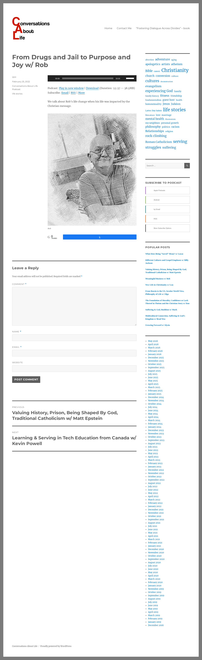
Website (17, 362)
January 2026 (154, 354)
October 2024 (154, 404)
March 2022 (154, 499)
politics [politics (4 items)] (166, 126)
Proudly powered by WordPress (55, 646)
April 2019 (153, 612)
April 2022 (153, 496)
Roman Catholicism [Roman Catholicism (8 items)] (158, 142)
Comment (19, 284)
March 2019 (154, 615)
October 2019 (154, 592)
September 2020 (156, 559)
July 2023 (152, 447)
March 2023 (154, 460)
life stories (17, 93)
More (81, 92)
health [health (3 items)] (179, 100)
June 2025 (153, 377)
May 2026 (153, 341)
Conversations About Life (24, 646)
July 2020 (152, 565)
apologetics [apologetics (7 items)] (152, 64)
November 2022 (156, 473)
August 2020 (154, 562)
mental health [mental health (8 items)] (154, 119)
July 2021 (152, 526)
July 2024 (152, 407)
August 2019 (154, 599)
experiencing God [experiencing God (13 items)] (159, 91)
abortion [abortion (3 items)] (149, 60)
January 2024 (154, 427)
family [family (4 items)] (177, 91)
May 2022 (153, 493)
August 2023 (154, 443)
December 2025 (156, 357)
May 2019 (153, 608)
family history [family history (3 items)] (152, 96)
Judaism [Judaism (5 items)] (176, 103)
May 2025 (153, 380)
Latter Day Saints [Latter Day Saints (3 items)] (153, 110)
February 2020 (155, 582)
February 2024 (155, 423)
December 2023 (156, 430)
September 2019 (156, 595)
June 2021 (153, 529)
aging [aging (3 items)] (174, 60)
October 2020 (154, 556)
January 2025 (154, 394)
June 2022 (153, 489)
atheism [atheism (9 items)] (176, 64)
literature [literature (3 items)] (150, 115)
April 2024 (153, 417)
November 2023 (156, 433)
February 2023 (155, 463)
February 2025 (155, 390)
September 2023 (156, 440)
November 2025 (156, 361)
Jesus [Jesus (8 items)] (166, 104)
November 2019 (156, 589)
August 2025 (154, 370)
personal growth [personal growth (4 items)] (170, 122)
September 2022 (156, 480)
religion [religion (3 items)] (169, 131)
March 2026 (154, 347)
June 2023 (153, 450)
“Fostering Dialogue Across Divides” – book (163, 28)
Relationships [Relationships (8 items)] (154, 131)
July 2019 (152, 602)
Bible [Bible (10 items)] (149, 71)
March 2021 (154, 539)
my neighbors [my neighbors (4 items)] (152, 122)
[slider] (87, 78)
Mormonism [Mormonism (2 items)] (170, 119)
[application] (92, 78)
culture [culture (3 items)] (174, 76)
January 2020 (154, 585)
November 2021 (156, 513)
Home (108, 28)
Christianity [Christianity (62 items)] (175, 70)
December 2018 (155, 625)
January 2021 (154, 546)
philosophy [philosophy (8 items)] (153, 126)
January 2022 (154, 506)
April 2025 (153, 384)
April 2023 (153, 456)
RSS (73, 92)
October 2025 (154, 364)
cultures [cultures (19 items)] (152, 81)
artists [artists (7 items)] (165, 64)
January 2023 (154, 466)
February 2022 (155, 503)
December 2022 (156, 470)
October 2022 (154, 476)
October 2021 (154, 516)
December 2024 (156, 397)
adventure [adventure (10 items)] (162, 59)
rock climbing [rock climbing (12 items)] (156, 136)
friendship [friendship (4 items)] (176, 95)
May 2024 (153, 413)
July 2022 (152, 486)
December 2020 (156, 549)
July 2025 (152, 374)
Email (64, 92)
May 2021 (152, 532)
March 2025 (154, 387)
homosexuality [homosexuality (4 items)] (153, 104)
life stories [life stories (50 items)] (174, 110)
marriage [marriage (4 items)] (166, 115)
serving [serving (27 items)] (180, 141)
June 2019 (153, 605)
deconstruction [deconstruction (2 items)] (166, 82)
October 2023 (154, 437)
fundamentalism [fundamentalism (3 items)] (153, 100)
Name (16, 331)
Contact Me (124, 28)
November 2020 (156, 552)
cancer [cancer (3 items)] (157, 71)
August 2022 (154, 483)
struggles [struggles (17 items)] (153, 147)
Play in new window (71, 88)
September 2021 (156, 519)
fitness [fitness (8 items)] (164, 95)
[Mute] (123, 78)
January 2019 (154, 622)
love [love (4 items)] (158, 115)
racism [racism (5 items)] (175, 126)
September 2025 (156, 367)
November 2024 (156, 400)
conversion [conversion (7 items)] (163, 76)
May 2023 (153, 453)
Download (92, 88)
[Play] (51, 78)
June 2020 (153, 569)
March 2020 (154, 579)
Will (14, 77)
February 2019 (155, 618)
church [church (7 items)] (149, 76)
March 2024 (154, 420)
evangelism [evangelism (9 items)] (153, 86)
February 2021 (155, 542)
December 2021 (155, 509)
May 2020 (153, 572)
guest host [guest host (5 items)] (169, 99)
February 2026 (155, 351)
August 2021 (154, 523)
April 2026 (153, 344)
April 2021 (153, 536)
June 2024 (153, 410)
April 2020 (153, 575)
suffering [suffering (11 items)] (169, 147)
